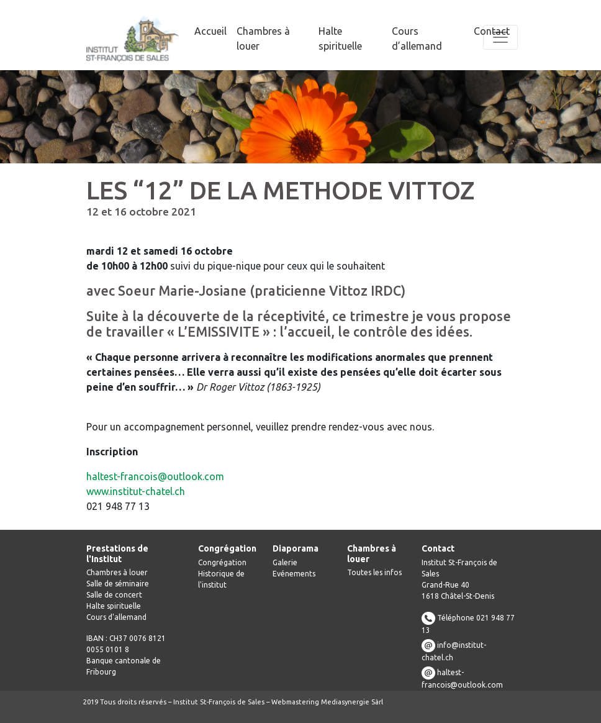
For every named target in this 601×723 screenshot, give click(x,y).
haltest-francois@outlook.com (155, 476)
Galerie (285, 562)
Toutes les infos (374, 572)
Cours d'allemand (116, 617)
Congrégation (222, 562)
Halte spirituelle (113, 606)
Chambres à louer (117, 572)
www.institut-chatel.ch (135, 491)
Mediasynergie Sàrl (352, 702)
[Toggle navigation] (500, 37)
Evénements (294, 574)
